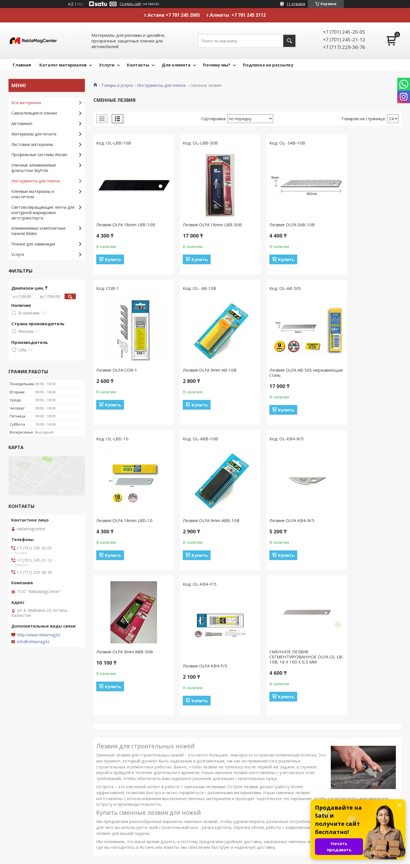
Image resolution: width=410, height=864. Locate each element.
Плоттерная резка (329, 757)
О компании (22, 765)
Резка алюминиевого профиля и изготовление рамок (343, 768)
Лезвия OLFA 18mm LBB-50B (204, 224)
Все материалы (26, 102)
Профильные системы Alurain (39, 154)
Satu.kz (230, 853)
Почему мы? (216, 65)
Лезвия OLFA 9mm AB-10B (123, 369)
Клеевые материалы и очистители (32, 194)
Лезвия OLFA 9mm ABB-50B (203, 506)
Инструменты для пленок (161, 85)
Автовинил (21, 123)
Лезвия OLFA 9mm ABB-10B (360, 369)
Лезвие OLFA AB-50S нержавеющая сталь (196, 372)
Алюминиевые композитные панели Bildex (38, 230)
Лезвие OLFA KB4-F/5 (276, 520)
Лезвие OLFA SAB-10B (276, 224)
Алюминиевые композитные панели (246, 823)
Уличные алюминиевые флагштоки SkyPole (33, 167)
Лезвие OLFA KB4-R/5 (118, 520)
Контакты (138, 65)
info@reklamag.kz (33, 641)
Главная (22, 65)
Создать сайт (130, 4)
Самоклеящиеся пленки (34, 113)
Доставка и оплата (130, 757)
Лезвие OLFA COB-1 (352, 224)
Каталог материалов (63, 65)
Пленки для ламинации (33, 244)
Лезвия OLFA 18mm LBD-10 (282, 369)
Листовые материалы (32, 144)
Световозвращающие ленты (239, 815)
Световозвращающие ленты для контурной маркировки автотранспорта (42, 212)
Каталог (19, 757)
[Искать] (289, 41)
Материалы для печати (33, 134)
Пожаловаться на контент (225, 858)
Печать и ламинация (332, 749)
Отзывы (119, 765)
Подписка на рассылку (268, 65)
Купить (113, 259)
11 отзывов (296, 3)
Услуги (106, 65)
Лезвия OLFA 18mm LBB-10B (125, 224)
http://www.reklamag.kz (38, 634)
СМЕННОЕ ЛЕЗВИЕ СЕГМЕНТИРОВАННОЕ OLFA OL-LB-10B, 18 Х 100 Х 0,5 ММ (362, 511)
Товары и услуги (117, 85)
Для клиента (176, 65)
